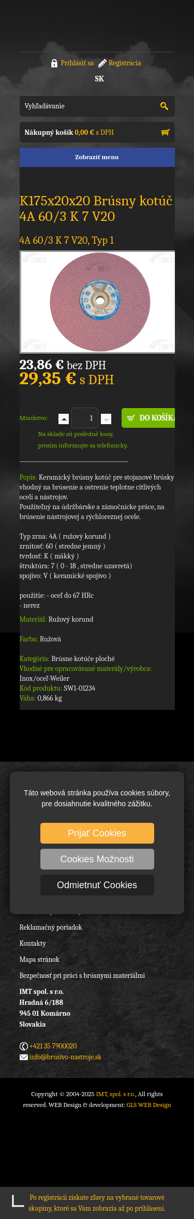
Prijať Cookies (97, 833)
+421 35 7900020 (53, 1046)
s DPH (69, 132)
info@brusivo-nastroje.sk (65, 1057)
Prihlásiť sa (77, 63)
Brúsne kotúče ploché (83, 658)
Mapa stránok (39, 959)
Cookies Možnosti (96, 859)
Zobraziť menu (96, 157)
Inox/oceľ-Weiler (45, 678)
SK (99, 78)
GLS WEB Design (149, 1105)
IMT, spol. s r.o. (61, 25)
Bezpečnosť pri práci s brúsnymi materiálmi (82, 975)
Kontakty (33, 943)
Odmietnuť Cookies (97, 885)
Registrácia (125, 63)
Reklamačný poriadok (51, 927)
